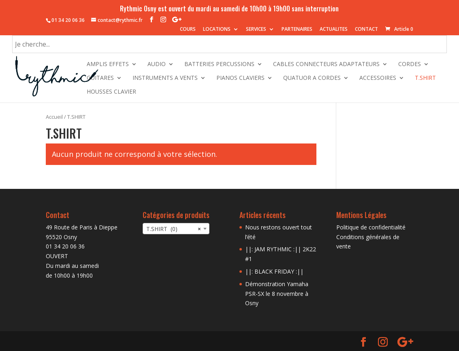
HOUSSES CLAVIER (111, 92)
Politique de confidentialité (371, 227)
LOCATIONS (217, 29)
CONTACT (366, 29)
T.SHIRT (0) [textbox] (173, 229)
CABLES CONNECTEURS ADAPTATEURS (326, 64)
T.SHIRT (425, 78)
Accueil (54, 116)
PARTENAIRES (297, 29)
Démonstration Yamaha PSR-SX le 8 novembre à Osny (276, 293)
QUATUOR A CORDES (312, 78)
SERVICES (256, 29)
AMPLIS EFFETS (108, 64)
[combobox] (176, 228)
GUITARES (100, 78)
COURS (188, 29)
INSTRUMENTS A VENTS (165, 78)
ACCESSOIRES (377, 78)
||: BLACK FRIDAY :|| (274, 271)
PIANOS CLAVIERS (240, 78)
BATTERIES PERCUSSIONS (219, 64)
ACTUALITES (334, 29)
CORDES (409, 64)
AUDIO (156, 64)
